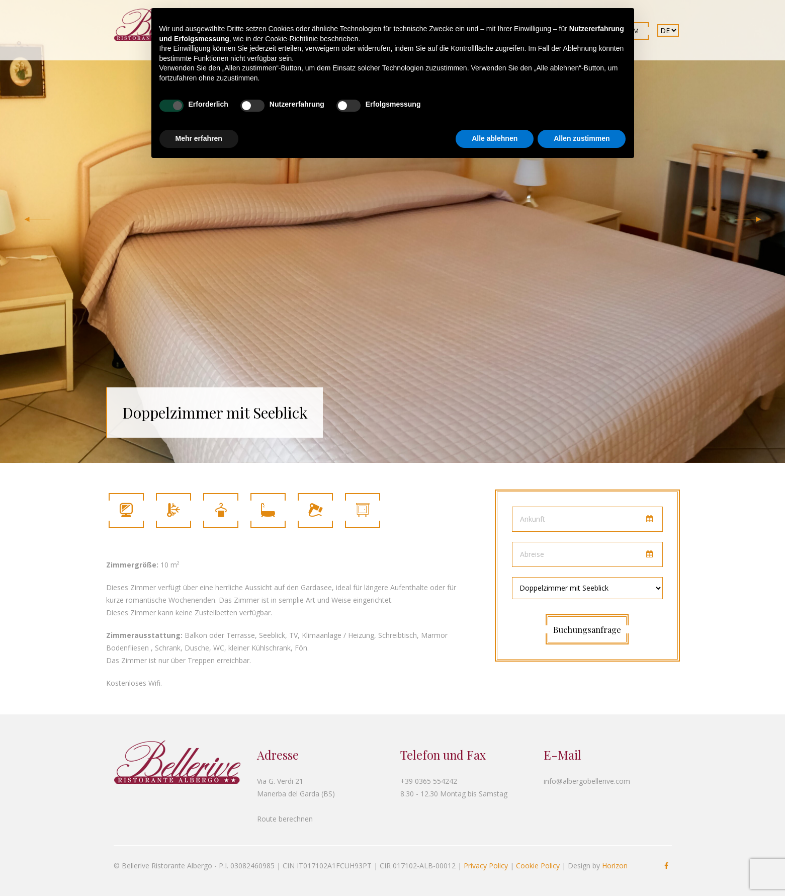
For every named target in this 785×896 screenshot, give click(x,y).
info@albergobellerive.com (587, 781)
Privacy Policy (486, 865)
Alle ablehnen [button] (494, 138)
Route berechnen (285, 819)
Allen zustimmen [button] (581, 138)
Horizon (615, 865)
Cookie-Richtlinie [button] (291, 39)
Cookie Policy (538, 865)
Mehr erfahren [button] (199, 138)
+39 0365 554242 (428, 781)
